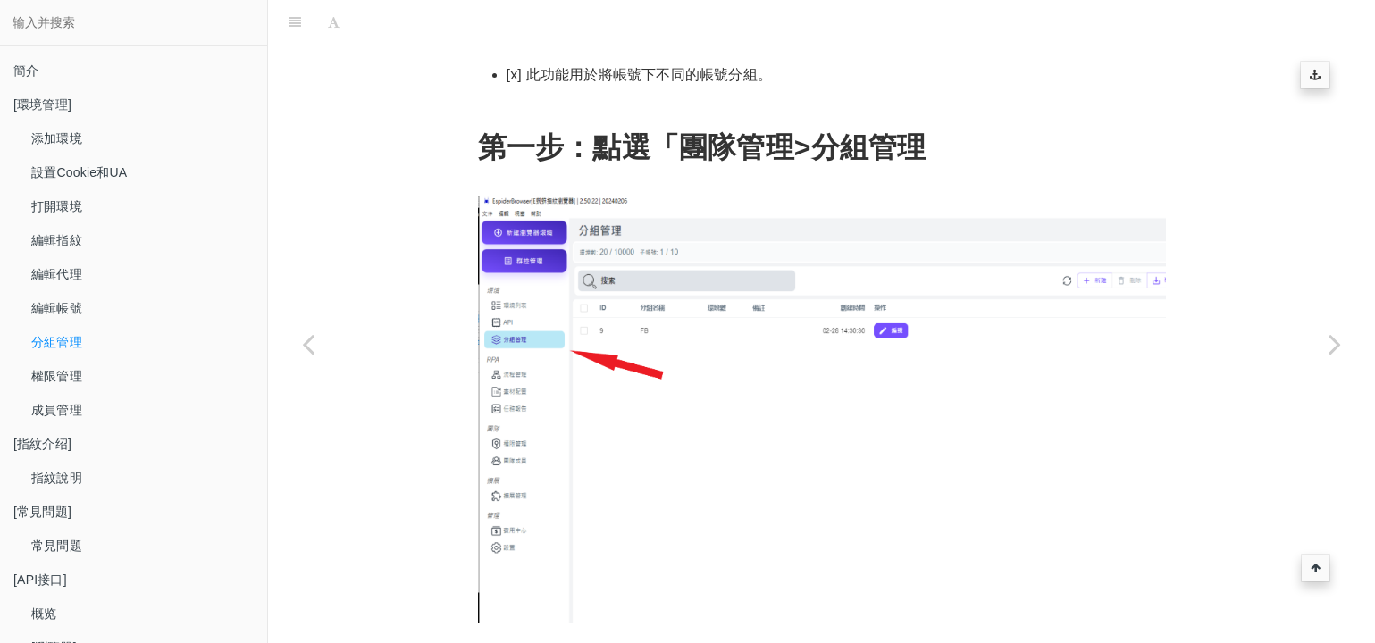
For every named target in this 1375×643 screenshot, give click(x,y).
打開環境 (56, 206)
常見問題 (56, 546)
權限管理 (56, 376)
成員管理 (56, 410)
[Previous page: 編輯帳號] (308, 344)
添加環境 (56, 138)
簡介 (25, 70)
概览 (43, 613)
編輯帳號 (56, 308)
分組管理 (56, 342)
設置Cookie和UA (79, 172)
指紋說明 (56, 478)
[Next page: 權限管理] (1335, 344)
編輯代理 (56, 274)
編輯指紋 (56, 240)
